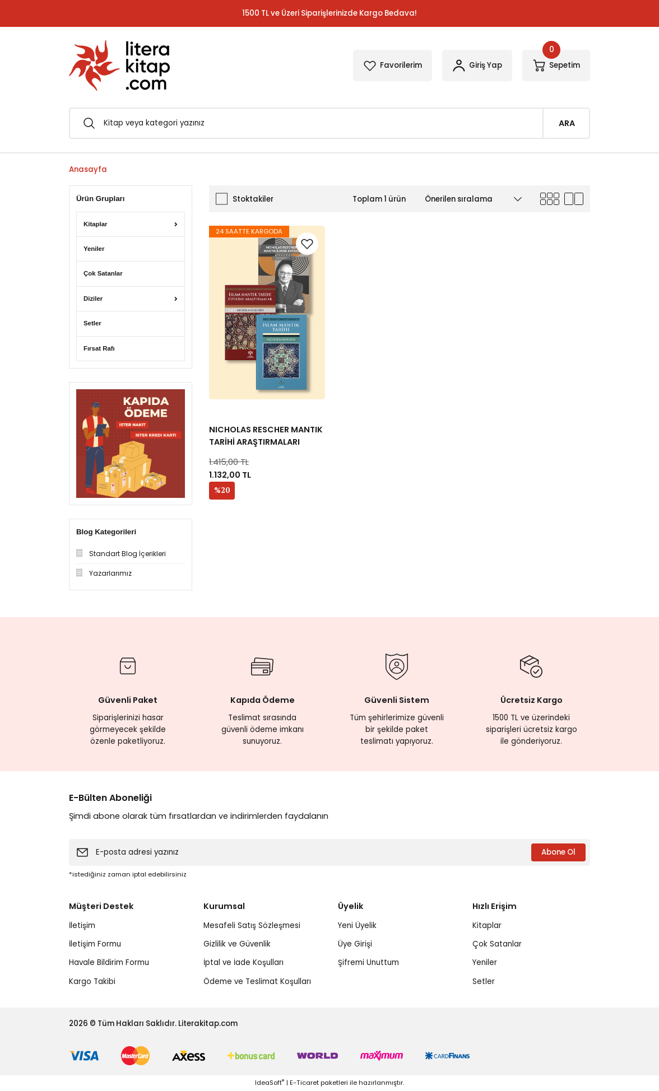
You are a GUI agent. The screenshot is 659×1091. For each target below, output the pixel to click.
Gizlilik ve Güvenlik (237, 944)
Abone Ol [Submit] (558, 852)
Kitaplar (487, 925)
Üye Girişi (355, 944)
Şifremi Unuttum (368, 962)
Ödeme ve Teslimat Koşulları (257, 981)
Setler (483, 981)
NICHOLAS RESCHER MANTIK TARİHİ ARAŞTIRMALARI (266, 435)
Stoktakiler (253, 199)
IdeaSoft (269, 1082)
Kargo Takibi (92, 981)
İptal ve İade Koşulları (243, 962)
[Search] (329, 123)
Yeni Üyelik (357, 925)
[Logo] (119, 65)
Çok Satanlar (497, 944)
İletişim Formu (95, 944)
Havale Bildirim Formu (109, 962)
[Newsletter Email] (329, 852)
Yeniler (484, 962)
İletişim (82, 925)
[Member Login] (477, 65)
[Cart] (556, 65)
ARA (567, 123)
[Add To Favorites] (307, 243)
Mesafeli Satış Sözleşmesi (251, 925)
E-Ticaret (304, 1082)
